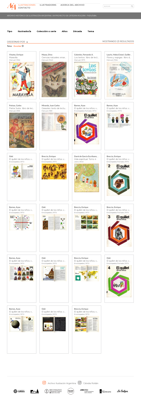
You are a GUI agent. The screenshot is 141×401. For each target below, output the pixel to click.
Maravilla (13, 57)
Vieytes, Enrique (16, 55)
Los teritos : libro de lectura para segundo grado (97, 57)
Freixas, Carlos (15, 106)
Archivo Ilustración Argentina (62, 383)
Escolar (19, 46)
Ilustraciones (26, 5)
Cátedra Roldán (90, 383)
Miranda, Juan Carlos (51, 106)
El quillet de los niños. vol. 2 (120, 159)
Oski (11, 157)
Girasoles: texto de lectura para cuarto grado (63, 108)
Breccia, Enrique (49, 157)
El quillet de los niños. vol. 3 (120, 210)
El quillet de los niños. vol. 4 (120, 261)
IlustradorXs (48, 5)
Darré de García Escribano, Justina (89, 157)
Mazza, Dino (47, 55)
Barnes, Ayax (79, 106)
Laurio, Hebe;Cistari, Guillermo (120, 55)
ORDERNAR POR (17, 41)
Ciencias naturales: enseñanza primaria (60, 57)
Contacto (24, 7)
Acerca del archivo (72, 5)
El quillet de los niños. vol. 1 (87, 108)
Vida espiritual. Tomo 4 (85, 159)
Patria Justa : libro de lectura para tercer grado (31, 108)
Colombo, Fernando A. (83, 55)
